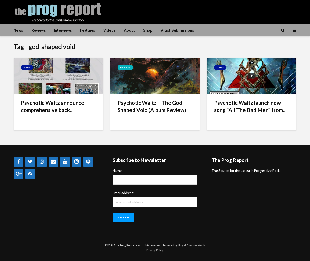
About (129, 30)
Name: (117, 170)
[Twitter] (30, 162)
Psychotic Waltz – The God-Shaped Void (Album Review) (152, 106)
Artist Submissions (177, 30)
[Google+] (18, 174)
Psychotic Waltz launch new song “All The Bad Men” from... (250, 106)
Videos (109, 30)
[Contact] (53, 162)
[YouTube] (65, 162)
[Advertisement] (208, 11)
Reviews (38, 30)
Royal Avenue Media (192, 245)
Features (87, 30)
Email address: (123, 193)
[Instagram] (42, 162)
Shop (148, 30)
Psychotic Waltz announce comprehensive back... (52, 106)
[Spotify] (88, 162)
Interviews (63, 30)
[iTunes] (76, 162)
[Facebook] (18, 162)
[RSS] (30, 174)
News (18, 30)
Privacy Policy (155, 250)
